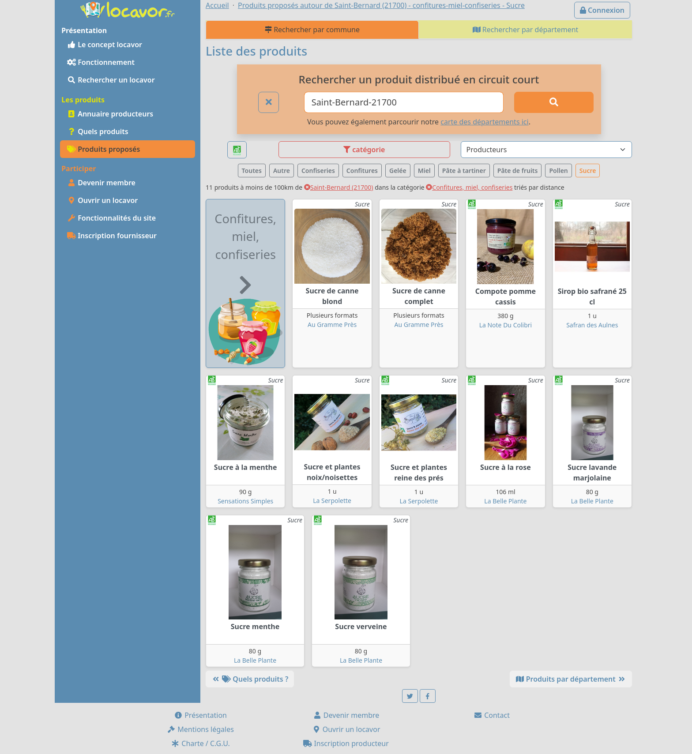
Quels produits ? (249, 679)
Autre (281, 170)
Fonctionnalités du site (111, 218)
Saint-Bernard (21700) (338, 187)
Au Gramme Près (332, 324)
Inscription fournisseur (112, 235)
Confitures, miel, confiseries (469, 187)
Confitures (362, 170)
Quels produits (97, 131)
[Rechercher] (554, 102)
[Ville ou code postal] (404, 102)
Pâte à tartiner (464, 170)
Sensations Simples (245, 501)
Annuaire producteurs (110, 114)
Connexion (602, 10)
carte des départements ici (484, 122)
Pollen (558, 170)
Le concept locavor (104, 44)
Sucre (587, 170)
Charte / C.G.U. (200, 743)
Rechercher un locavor (111, 80)
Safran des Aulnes (592, 325)
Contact (492, 715)
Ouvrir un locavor (102, 200)
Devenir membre (101, 183)
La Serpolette (332, 500)
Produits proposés (103, 149)
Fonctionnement (101, 62)
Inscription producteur (346, 743)
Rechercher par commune (312, 29)
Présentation (200, 715)
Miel (424, 170)
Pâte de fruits (517, 170)
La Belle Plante (505, 501)
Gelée (397, 170)
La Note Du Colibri (505, 325)
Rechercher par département (526, 29)
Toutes (252, 170)
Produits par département (570, 679)
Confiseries (318, 170)
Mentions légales (200, 729)
